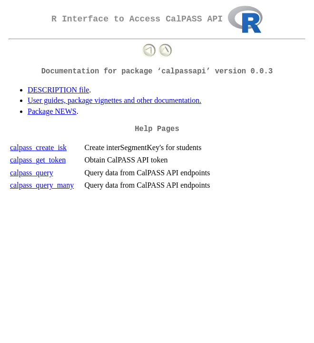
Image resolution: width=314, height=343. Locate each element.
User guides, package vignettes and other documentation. (114, 100)
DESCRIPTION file (58, 90)
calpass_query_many (42, 185)
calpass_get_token (38, 160)
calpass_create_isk (38, 147)
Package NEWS (52, 111)
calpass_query (31, 173)
